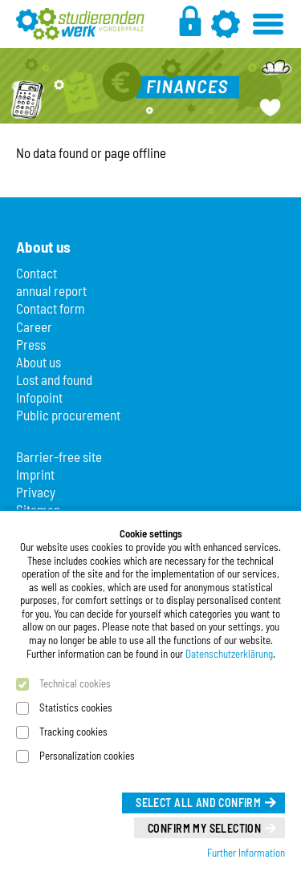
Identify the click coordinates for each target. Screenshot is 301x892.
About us (38, 362)
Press (31, 344)
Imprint (35, 474)
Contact (36, 273)
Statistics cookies (75, 707)
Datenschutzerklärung (229, 653)
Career (34, 326)
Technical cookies (75, 683)
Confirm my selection (204, 828)
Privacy (35, 492)
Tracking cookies (73, 731)
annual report (51, 290)
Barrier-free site (59, 456)
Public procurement (68, 415)
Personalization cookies (87, 755)
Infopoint (39, 397)
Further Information (246, 852)
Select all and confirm (198, 802)
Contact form (50, 308)
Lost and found (54, 379)
